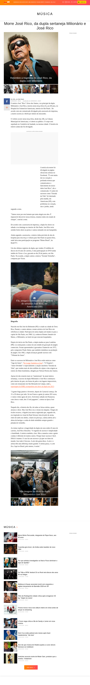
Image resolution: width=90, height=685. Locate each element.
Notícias (15, 6)
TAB (77, 6)
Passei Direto (41, 2)
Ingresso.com (18, 2)
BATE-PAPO (25, 2)
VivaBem (58, 6)
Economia (30, 6)
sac (63, 2)
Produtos (7, 6)
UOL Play (53, 2)
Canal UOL (69, 6)
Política (20, 6)
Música (45, 14)
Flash (11, 6)
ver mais (31, 667)
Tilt (62, 6)
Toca (82, 6)
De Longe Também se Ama (33, 363)
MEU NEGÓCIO (32, 2)
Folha (35, 6)
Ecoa (64, 6)
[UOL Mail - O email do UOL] (67, 2)
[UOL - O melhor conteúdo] (7, 2)
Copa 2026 (44, 6)
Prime (79, 6)
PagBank (47, 2)
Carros (25, 6)
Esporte (39, 6)
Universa (54, 6)
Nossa (74, 6)
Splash (49, 6)
